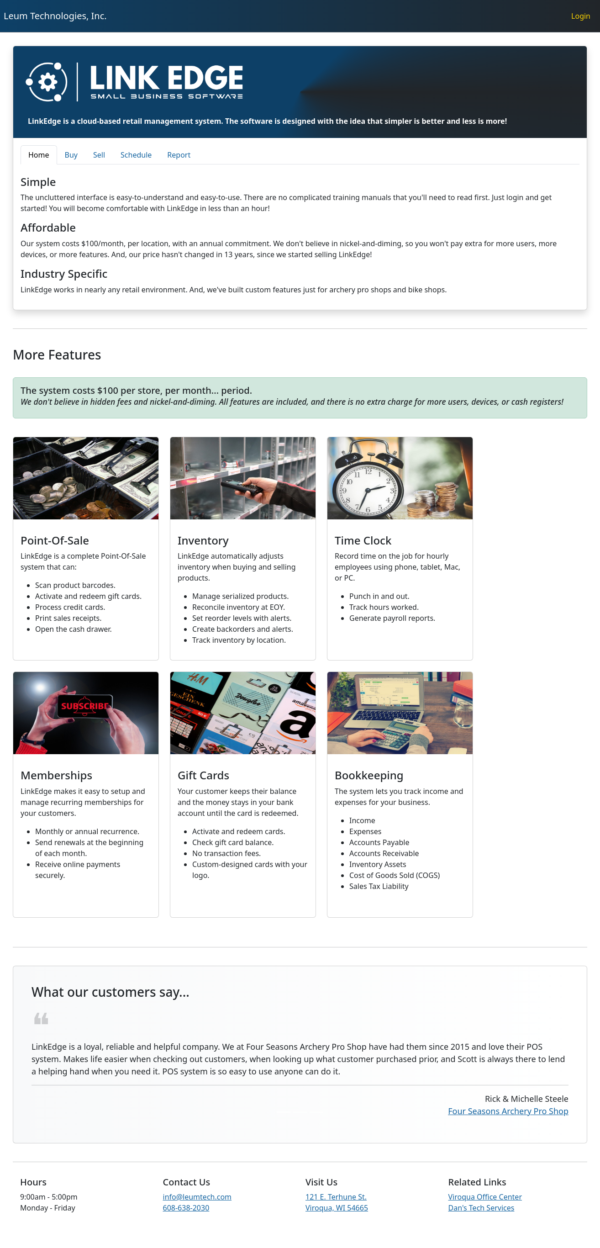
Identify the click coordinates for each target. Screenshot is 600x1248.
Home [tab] (38, 155)
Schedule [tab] (136, 155)
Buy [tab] (71, 155)
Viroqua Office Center (485, 1197)
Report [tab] (178, 155)
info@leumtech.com (197, 1197)
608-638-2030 (186, 1208)
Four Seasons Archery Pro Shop (508, 1110)
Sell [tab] (99, 155)
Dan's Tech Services (481, 1208)
